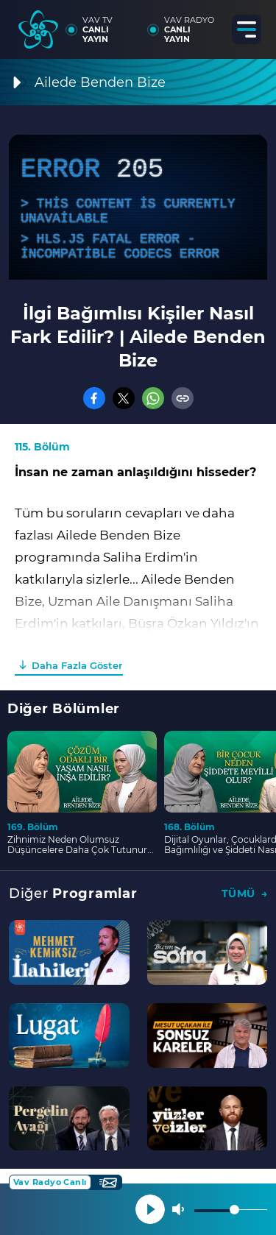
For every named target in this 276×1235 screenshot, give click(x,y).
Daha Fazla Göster (77, 665)
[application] (138, 207)
